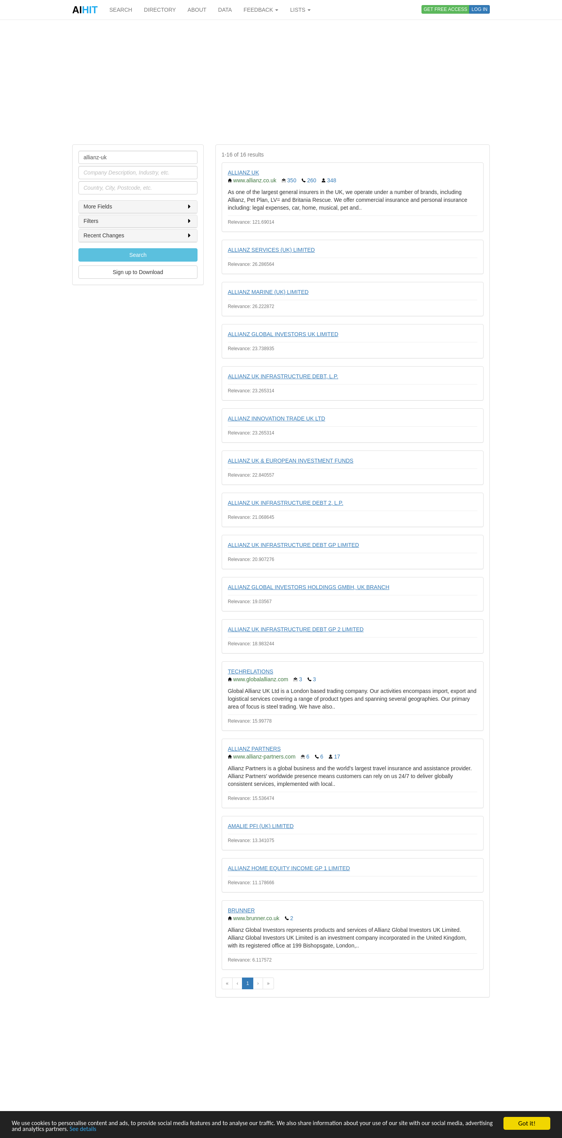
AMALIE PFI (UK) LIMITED (261, 826)
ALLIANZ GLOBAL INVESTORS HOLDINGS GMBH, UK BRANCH (308, 587)
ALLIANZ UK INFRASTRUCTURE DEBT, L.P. (283, 376)
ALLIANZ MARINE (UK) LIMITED (268, 292)
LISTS (300, 10)
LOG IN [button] (479, 9)
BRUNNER (241, 910)
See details (139, 1133)
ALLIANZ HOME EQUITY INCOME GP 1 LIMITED (289, 868)
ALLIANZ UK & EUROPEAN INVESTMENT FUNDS (291, 461)
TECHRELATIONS (250, 671)
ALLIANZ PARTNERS (254, 749)
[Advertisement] (281, 82)
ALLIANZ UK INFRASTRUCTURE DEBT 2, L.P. (285, 503)
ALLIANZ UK (243, 172)
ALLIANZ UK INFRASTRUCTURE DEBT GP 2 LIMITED (296, 629)
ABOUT (197, 10)
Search (137, 255)
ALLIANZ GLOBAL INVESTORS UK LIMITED (283, 334)
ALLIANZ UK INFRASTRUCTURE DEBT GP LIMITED (293, 545)
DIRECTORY (160, 10)
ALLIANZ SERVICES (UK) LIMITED (271, 250)
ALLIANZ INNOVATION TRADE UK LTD (276, 418)
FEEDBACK (261, 10)
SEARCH (120, 10)
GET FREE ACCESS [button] (446, 9)
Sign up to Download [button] (138, 272)
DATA (225, 10)
